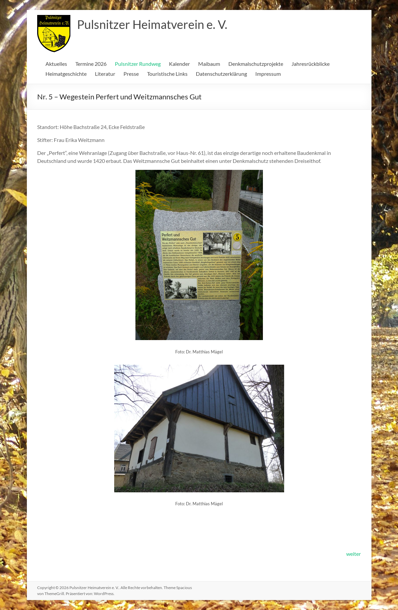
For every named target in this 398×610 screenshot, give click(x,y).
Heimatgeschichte (66, 73)
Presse (131, 73)
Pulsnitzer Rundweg (138, 64)
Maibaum (209, 64)
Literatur (105, 73)
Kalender (179, 64)
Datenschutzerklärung (221, 73)
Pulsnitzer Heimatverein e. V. (152, 24)
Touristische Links (167, 73)
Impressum (268, 73)
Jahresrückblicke (310, 64)
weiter (353, 553)
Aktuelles (56, 64)
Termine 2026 (91, 64)
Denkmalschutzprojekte (255, 64)
